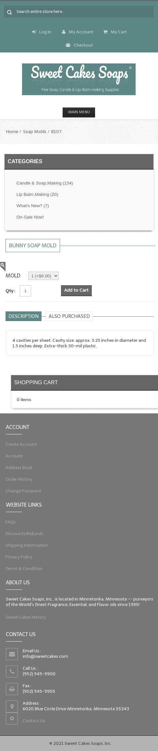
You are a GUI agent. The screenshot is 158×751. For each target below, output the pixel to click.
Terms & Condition (22, 570)
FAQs (7, 521)
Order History (16, 480)
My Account (77, 32)
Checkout (79, 45)
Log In (41, 32)
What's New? (33, 205)
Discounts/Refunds (22, 533)
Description (23, 316)
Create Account (19, 443)
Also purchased (69, 316)
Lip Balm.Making (37, 194)
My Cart (115, 32)
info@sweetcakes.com (44, 656)
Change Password (21, 492)
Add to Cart (76, 290)
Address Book (16, 468)
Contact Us (32, 722)
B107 (56, 131)
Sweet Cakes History (23, 618)
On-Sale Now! (30, 217)
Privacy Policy (16, 558)
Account (11, 456)
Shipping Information (24, 546)
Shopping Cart (36, 382)
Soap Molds (34, 131)
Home (12, 131)
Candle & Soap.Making (45, 183)
